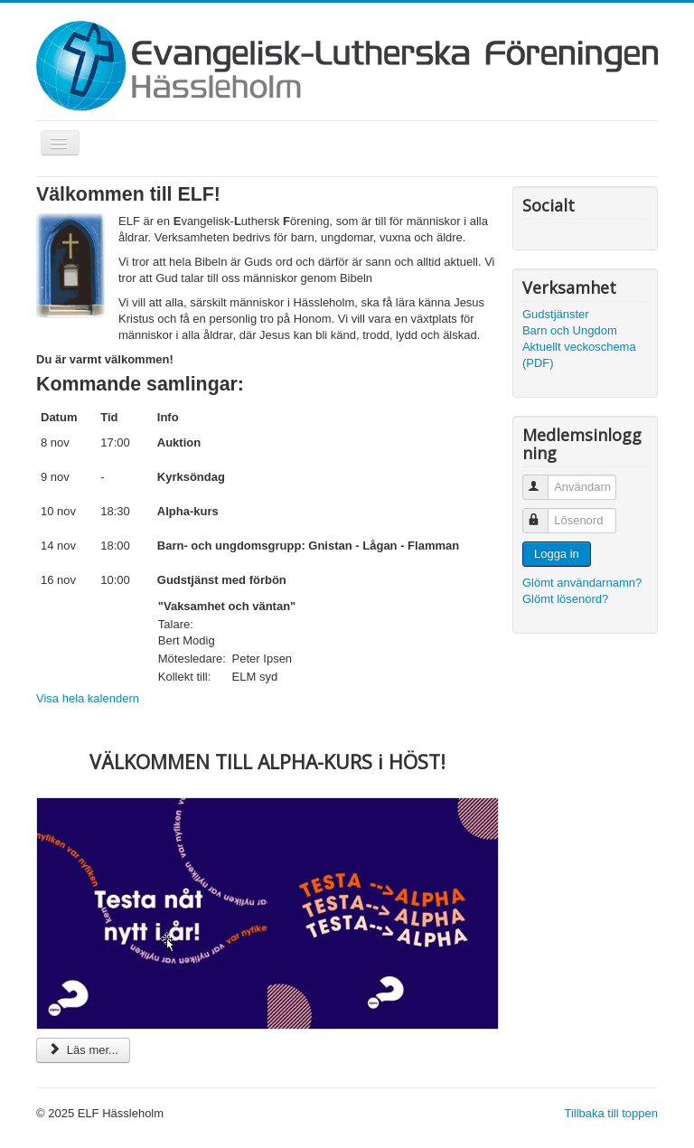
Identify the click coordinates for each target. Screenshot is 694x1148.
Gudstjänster (555, 314)
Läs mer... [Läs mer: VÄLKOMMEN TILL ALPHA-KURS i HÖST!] (83, 1050)
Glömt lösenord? (565, 599)
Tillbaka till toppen (611, 1113)
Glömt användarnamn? (582, 582)
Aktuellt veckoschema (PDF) (579, 355)
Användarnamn (543, 479)
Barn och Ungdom (569, 330)
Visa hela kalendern (87, 698)
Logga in (556, 553)
